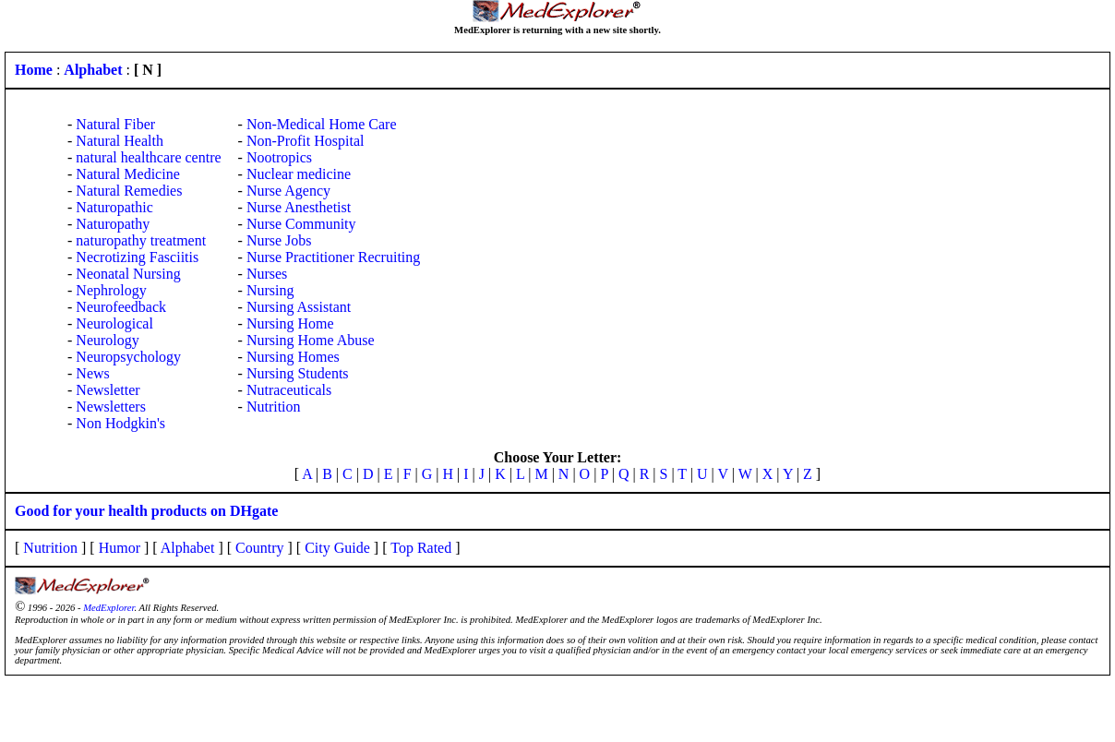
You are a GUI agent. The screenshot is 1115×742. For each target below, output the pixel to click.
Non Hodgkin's (120, 423)
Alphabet (188, 548)
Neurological (114, 323)
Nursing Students (297, 373)
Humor (119, 548)
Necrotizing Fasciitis (137, 257)
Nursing (270, 290)
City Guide (337, 548)
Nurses (266, 273)
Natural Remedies (129, 190)
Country (259, 548)
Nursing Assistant (298, 307)
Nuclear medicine (298, 174)
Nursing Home (290, 323)
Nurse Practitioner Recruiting (333, 257)
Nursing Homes (293, 357)
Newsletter (107, 390)
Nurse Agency (288, 190)
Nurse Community (301, 224)
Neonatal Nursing (128, 273)
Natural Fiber (115, 124)
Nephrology (111, 290)
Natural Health (119, 141)
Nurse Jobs (279, 240)
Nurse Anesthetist (298, 207)
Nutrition (273, 406)
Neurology (107, 340)
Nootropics (279, 157)
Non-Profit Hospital (305, 141)
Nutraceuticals (288, 390)
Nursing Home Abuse (310, 340)
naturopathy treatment (141, 240)
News (92, 373)
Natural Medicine (127, 174)
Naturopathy (113, 224)
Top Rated (420, 548)
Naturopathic (114, 207)
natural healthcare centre (148, 157)
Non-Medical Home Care (321, 124)
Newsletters (111, 406)
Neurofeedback (121, 307)
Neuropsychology (128, 357)
